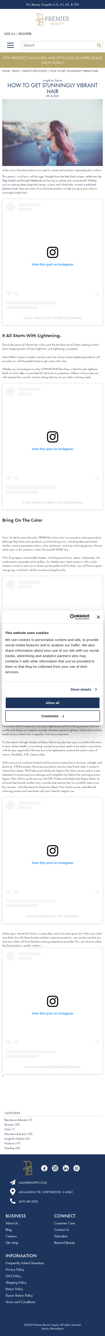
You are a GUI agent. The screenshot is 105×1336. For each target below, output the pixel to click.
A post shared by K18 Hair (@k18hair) (52, 916)
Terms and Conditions (20, 1302)
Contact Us (61, 1229)
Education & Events (15, 1134)
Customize (52, 716)
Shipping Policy (16, 1282)
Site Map (12, 1242)
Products (9, 1143)
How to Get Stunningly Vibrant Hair (52, 88)
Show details (81, 689)
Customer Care (64, 1223)
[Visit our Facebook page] (44, 1168)
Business (9, 1124)
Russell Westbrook (31, 180)
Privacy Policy (15, 1269)
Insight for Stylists (52, 80)
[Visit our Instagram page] (55, 1168)
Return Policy (14, 1289)
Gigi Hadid (8, 180)
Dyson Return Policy (19, 1295)
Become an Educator (16, 1120)
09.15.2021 (52, 96)
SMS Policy (13, 1276)
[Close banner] (98, 617)
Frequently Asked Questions (25, 1263)
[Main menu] (10, 45)
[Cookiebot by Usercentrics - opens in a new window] (69, 617)
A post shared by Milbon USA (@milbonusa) (52, 502)
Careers (11, 1236)
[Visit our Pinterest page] (76, 1168)
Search (99, 45)
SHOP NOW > (52, 62)
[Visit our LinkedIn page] (66, 1168)
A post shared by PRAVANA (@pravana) (52, 1067)
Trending (9, 1148)
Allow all (52, 703)
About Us (12, 1223)
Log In (10, 34)
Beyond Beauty (64, 1242)
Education (61, 1236)
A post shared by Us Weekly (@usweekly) (53, 318)
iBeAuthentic (57, 1328)
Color (7, 1129)
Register (25, 34)
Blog (9, 1229)
